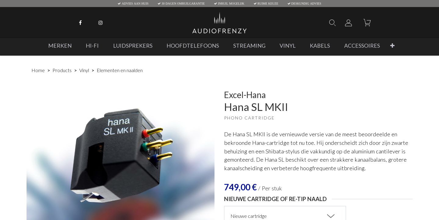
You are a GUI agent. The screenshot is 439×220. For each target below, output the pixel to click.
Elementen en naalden (120, 70)
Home (38, 70)
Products (62, 70)
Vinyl (84, 70)
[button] (392, 45)
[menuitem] (60, 45)
